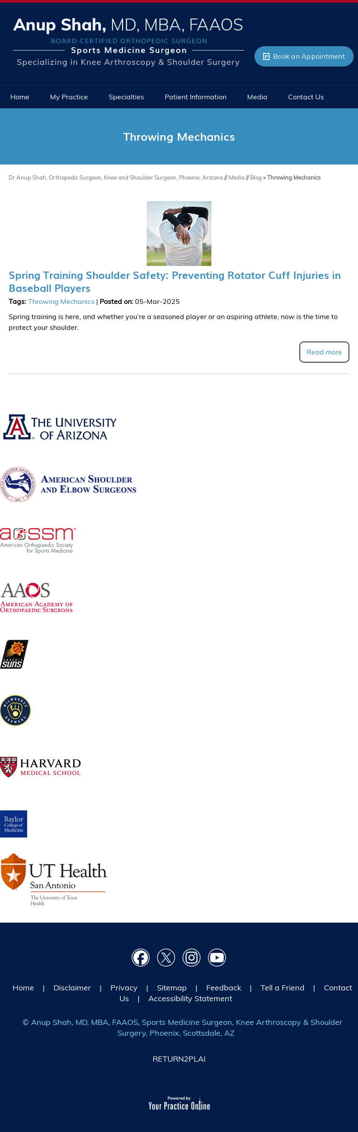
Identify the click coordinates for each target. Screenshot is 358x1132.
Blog (256, 177)
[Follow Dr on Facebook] (141, 958)
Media (237, 177)
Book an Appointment (309, 56)
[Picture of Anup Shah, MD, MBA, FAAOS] (128, 41)
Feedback (223, 988)
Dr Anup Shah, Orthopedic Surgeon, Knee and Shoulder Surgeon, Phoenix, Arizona (116, 177)
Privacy (124, 988)
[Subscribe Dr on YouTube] (217, 958)
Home (23, 988)
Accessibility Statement (190, 998)
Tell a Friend (283, 988)
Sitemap (172, 988)
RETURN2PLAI (179, 1059)
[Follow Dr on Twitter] (166, 958)
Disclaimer (72, 988)
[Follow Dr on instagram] (191, 958)
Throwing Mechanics (61, 301)
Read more (324, 352)
